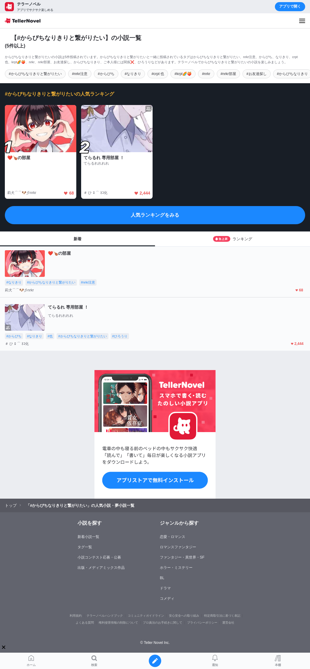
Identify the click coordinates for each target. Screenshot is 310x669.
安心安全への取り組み (184, 615)
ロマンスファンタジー (178, 547)
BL (162, 578)
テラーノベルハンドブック (105, 615)
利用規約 (76, 615)
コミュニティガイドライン (146, 615)
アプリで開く (290, 6)
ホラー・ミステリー (176, 568)
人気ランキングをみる (155, 215)
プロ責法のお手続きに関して (162, 622)
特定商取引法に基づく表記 (222, 615)
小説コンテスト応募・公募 (99, 557)
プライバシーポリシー (202, 622)
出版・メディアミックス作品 (101, 568)
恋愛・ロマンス (172, 537)
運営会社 (228, 622)
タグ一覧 (85, 547)
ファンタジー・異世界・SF (182, 557)
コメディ (167, 598)
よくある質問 (85, 622)
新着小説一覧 (88, 537)
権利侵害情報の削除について (118, 622)
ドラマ (165, 588)
